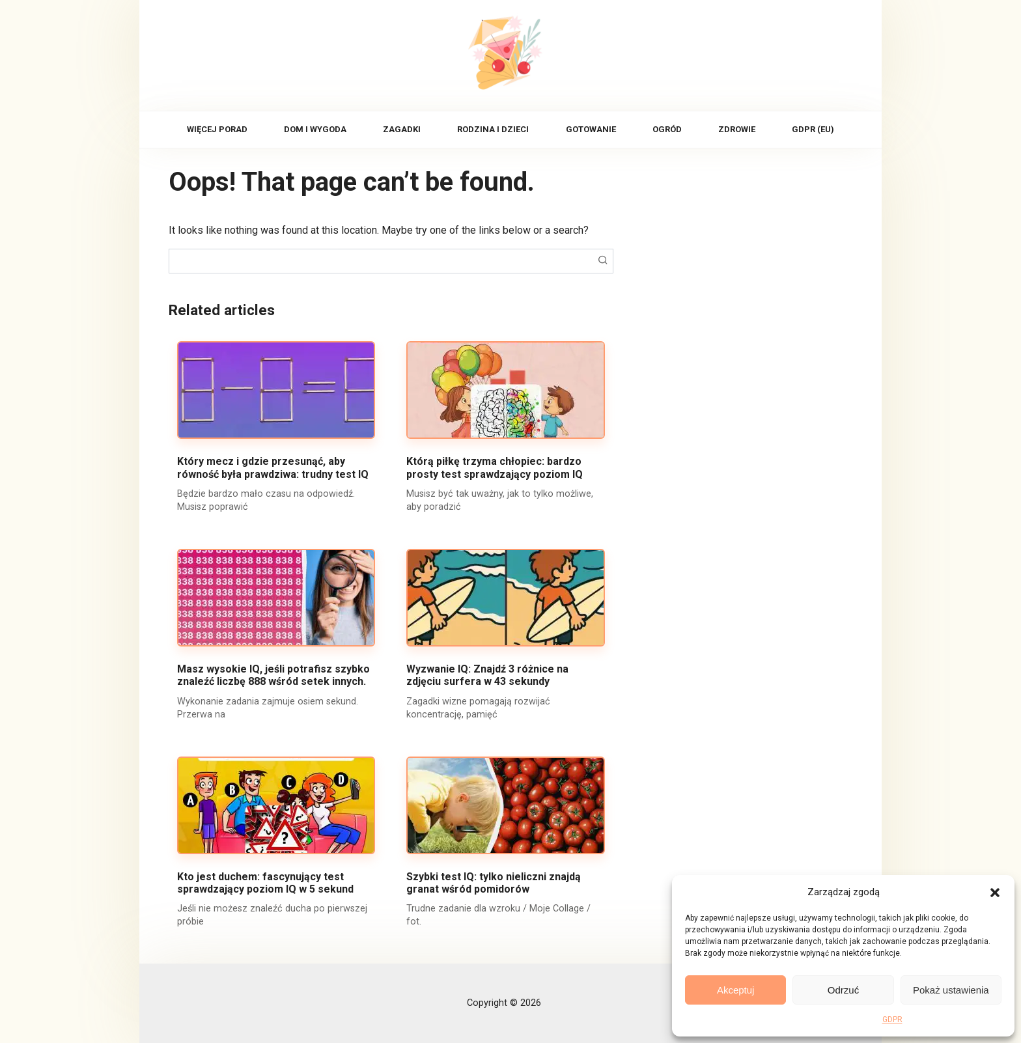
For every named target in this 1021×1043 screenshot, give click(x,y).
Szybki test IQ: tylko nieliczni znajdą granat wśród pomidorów (493, 882)
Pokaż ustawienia (951, 989)
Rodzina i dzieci (493, 129)
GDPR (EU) (813, 129)
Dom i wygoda (315, 129)
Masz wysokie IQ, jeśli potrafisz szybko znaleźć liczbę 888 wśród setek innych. (273, 675)
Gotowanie (591, 129)
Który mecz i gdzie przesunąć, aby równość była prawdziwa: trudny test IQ (273, 467)
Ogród (667, 129)
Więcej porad (217, 129)
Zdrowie (736, 129)
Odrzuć (843, 989)
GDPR (892, 1019)
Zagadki (402, 129)
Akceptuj (736, 989)
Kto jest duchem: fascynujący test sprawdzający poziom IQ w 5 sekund (265, 882)
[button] (994, 891)
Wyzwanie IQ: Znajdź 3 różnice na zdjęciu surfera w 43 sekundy (487, 675)
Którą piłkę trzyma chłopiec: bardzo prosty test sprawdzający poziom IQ (494, 467)
